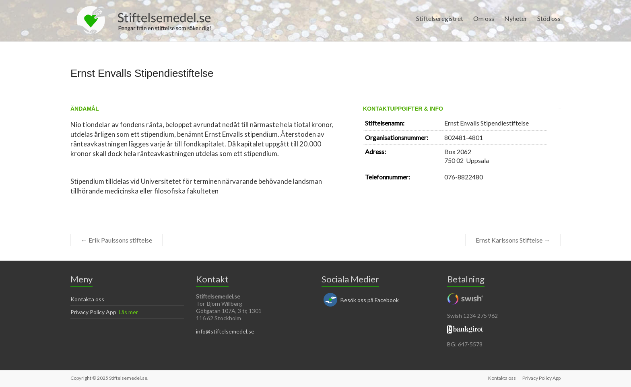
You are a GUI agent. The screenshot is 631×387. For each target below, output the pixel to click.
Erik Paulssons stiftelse (116, 240)
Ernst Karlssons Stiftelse (513, 240)
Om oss (483, 18)
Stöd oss (549, 18)
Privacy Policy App (93, 312)
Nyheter (515, 18)
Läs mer (128, 312)
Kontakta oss (87, 299)
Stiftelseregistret (439, 18)
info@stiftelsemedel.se (225, 331)
